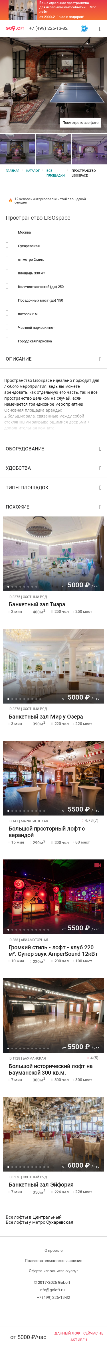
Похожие (54, 508)
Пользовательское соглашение (53, 1260)
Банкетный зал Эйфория (41, 1184)
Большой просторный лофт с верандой (47, 831)
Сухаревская (59, 1222)
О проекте (54, 1250)
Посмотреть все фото (80, 122)
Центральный (47, 1217)
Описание (54, 360)
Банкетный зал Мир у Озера (46, 716)
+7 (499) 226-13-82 (48, 28)
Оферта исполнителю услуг (53, 1270)
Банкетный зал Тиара (37, 604)
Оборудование (54, 450)
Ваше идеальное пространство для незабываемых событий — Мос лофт (67, 7)
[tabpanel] (53, 553)
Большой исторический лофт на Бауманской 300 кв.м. (51, 1069)
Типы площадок (54, 489)
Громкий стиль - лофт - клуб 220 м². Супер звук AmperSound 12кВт (53, 950)
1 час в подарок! (70, 17)
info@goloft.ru (52, 1289)
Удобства (54, 469)
